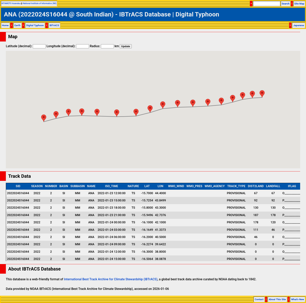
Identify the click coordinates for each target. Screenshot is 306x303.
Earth (17, 25)
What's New (297, 299)
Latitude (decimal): (26, 46)
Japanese (298, 25)
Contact (259, 299)
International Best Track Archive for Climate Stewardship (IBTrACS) (110, 279)
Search (285, 3)
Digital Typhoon (35, 25)
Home (5, 25)
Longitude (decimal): (67, 46)
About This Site (277, 299)
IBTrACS (54, 25)
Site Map (299, 3)
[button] (262, 93)
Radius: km (104, 46)
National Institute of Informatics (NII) (39, 3)
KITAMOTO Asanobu (11, 3)
